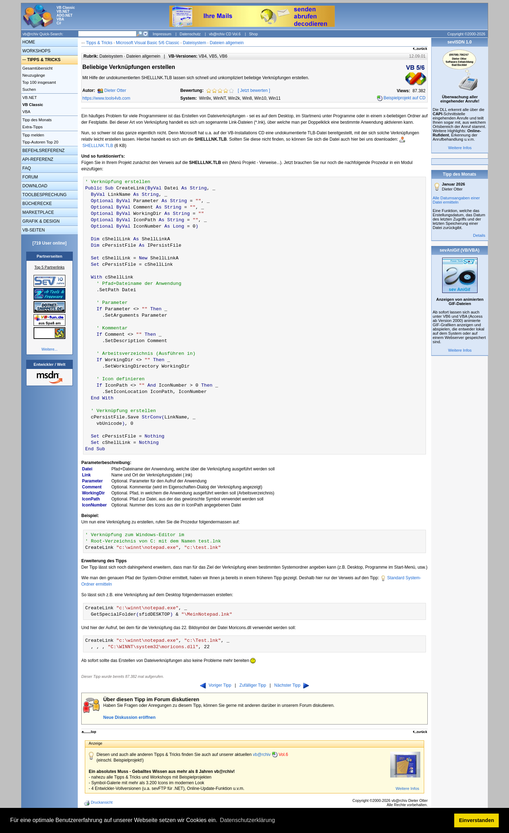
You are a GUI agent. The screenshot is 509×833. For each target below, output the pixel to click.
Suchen (28, 89)
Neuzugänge (33, 75)
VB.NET (29, 97)
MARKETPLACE (37, 212)
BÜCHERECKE (36, 203)
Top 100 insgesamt (38, 82)
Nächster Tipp (291, 685)
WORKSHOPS (36, 50)
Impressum (162, 34)
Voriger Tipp (215, 685)
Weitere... (49, 349)
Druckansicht (99, 803)
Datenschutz (190, 34)
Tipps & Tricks (99, 42)
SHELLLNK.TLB (97, 145)
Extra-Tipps (32, 127)
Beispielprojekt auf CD (405, 97)
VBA (25, 112)
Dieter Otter (115, 90)
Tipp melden (32, 135)
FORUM (29, 177)
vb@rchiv (270, 754)
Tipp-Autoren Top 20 (39, 142)
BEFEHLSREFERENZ (43, 150)
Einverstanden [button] (476, 820)
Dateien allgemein (227, 42)
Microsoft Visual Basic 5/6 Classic (148, 42)
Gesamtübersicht (37, 68)
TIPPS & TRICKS (44, 59)
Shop (253, 34)
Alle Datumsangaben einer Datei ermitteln (456, 200)
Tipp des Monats (36, 120)
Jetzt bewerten (254, 90)
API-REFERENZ (37, 159)
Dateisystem (194, 42)
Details (479, 235)
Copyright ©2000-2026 (466, 34)
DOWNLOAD (34, 185)
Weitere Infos (407, 788)
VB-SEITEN (33, 230)
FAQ (26, 168)
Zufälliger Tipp (252, 685)
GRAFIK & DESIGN (40, 221)
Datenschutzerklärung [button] (247, 820)
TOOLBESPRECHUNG (43, 194)
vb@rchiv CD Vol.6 (225, 34)
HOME (28, 42)
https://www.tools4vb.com (106, 98)
